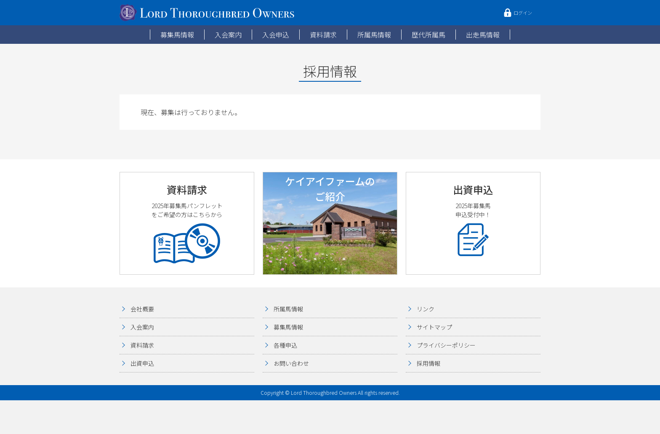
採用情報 (428, 363)
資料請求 (323, 34)
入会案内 (228, 34)
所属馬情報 (374, 34)
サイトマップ (434, 327)
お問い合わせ (291, 363)
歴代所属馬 (428, 34)
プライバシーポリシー (446, 345)
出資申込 (142, 363)
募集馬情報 (177, 34)
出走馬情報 (483, 34)
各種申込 (285, 345)
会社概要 (142, 309)
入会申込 (275, 34)
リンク (425, 309)
